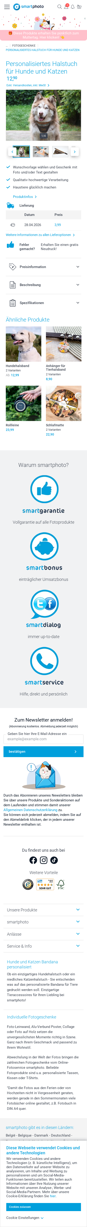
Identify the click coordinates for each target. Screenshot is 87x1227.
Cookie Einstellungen (25, 1218)
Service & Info (19, 946)
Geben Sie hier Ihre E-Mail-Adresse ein (37, 734)
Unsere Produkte (22, 910)
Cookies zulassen (20, 1207)
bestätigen (17, 751)
